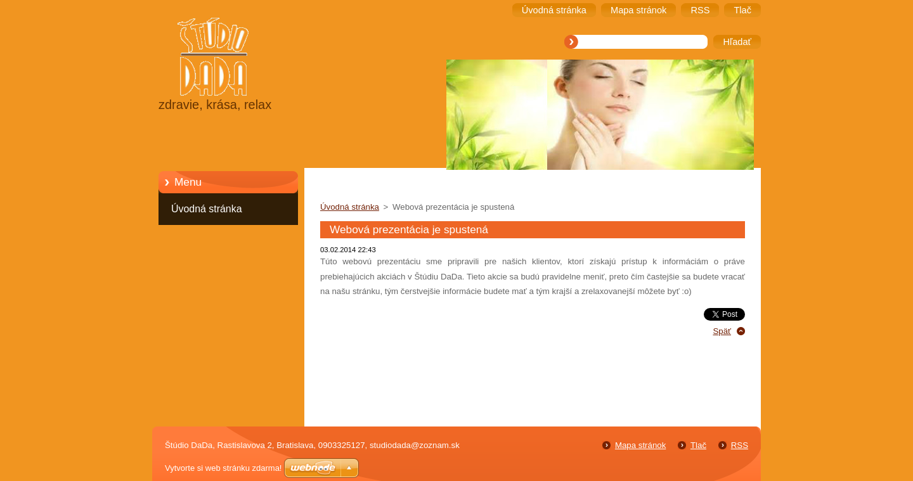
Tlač (698, 445)
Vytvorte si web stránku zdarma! (223, 468)
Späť (722, 331)
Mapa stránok (640, 445)
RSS (739, 445)
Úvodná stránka (206, 208)
